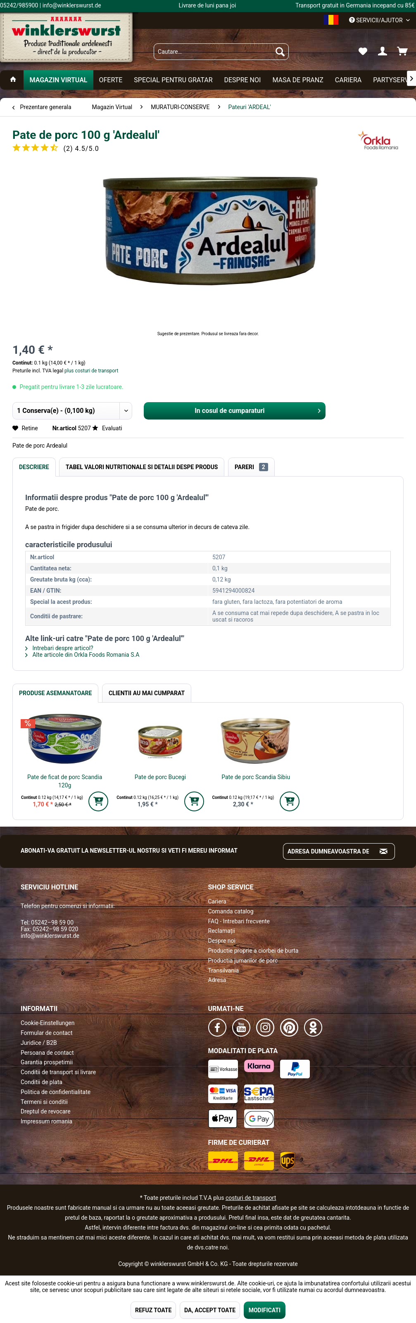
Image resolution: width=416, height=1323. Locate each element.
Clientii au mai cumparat (147, 693)
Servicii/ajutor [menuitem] (376, 20)
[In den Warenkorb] (98, 801)
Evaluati (107, 428)
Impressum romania (46, 1121)
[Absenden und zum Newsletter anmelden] (384, 851)
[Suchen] (280, 51)
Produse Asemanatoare (55, 693)
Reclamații (221, 930)
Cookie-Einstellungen (47, 1023)
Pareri (251, 467)
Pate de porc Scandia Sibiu (255, 777)
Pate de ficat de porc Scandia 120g (64, 781)
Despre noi (221, 940)
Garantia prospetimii (47, 1062)
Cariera (217, 901)
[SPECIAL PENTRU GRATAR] (173, 80)
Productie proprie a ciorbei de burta (253, 950)
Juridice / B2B (39, 1042)
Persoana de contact (47, 1052)
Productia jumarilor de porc (243, 960)
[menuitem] (221, 51)
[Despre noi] (242, 80)
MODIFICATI (265, 1310)
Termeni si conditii (44, 1102)
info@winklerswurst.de (50, 935)
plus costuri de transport (90, 371)
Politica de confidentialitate (55, 1092)
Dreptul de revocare (46, 1111)
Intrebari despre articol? (59, 648)
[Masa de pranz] (297, 80)
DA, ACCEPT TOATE (209, 1310)
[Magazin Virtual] (58, 80)
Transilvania (223, 970)
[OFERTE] (110, 80)
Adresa (217, 980)
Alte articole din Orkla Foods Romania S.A (82, 654)
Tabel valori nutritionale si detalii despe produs (142, 467)
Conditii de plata (41, 1082)
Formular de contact (47, 1033)
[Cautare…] (221, 51)
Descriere (34, 467)
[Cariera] (348, 80)
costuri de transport (251, 1197)
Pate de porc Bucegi (160, 777)
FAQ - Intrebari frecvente (239, 921)
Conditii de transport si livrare (58, 1072)
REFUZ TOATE (153, 1310)
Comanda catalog (231, 911)
